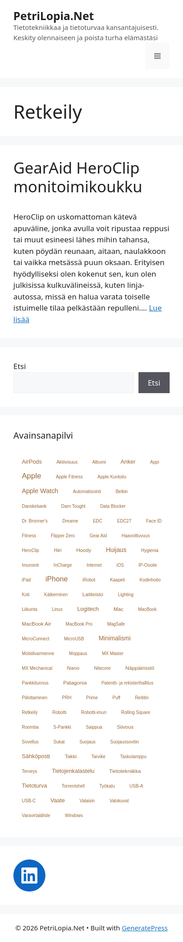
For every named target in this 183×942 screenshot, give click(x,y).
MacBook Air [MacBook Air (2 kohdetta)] (36, 624)
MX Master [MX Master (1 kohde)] (112, 653)
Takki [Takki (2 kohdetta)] (71, 756)
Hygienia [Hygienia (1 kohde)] (150, 550)
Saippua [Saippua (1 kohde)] (94, 727)
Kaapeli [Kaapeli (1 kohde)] (117, 579)
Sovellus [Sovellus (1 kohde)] (30, 741)
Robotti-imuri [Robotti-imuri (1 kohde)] (93, 712)
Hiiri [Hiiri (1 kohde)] (57, 550)
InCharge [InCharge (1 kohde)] (62, 565)
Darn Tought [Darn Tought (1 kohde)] (73, 506)
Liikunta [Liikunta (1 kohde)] (29, 609)
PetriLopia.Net (53, 15)
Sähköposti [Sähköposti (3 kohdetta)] (36, 756)
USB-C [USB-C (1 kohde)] (29, 800)
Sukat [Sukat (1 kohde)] (59, 741)
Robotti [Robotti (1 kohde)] (60, 712)
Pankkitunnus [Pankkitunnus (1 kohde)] (35, 683)
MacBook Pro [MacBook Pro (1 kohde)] (79, 624)
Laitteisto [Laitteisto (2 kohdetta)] (92, 594)
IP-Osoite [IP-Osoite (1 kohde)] (147, 565)
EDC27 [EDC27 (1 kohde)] (124, 521)
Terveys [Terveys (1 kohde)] (29, 771)
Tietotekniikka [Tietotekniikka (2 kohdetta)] (125, 771)
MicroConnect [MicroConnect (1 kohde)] (35, 638)
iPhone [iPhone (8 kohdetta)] (56, 579)
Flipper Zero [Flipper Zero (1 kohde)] (63, 535)
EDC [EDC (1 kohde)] (97, 521)
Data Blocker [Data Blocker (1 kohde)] (113, 506)
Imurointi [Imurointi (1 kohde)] (30, 565)
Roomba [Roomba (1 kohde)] (30, 727)
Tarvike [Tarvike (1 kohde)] (98, 756)
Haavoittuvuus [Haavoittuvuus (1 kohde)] (136, 535)
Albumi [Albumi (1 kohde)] (99, 462)
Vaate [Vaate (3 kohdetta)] (57, 800)
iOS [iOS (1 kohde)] (120, 565)
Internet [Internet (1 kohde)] (94, 565)
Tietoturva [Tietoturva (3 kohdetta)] (34, 785)
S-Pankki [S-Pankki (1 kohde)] (62, 727)
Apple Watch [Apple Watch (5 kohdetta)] (40, 490)
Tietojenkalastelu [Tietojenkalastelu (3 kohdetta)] (73, 771)
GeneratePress (145, 927)
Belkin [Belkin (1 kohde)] (122, 491)
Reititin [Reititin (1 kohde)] (142, 697)
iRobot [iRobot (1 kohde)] (88, 579)
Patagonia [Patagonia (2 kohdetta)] (75, 682)
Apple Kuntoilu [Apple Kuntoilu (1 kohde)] (112, 476)
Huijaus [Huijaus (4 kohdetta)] (116, 550)
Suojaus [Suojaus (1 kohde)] (87, 741)
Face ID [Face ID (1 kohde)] (154, 521)
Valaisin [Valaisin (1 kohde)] (87, 800)
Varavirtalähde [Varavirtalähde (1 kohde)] (36, 815)
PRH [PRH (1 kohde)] (66, 697)
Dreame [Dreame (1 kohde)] (70, 521)
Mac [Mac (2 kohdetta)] (118, 609)
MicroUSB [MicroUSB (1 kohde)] (74, 638)
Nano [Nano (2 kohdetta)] (73, 668)
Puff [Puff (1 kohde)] (117, 697)
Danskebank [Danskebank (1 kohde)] (34, 506)
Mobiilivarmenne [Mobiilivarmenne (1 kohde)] (38, 653)
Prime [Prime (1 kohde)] (92, 697)
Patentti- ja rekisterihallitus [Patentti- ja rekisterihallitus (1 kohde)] (128, 683)
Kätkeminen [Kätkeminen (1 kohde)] (56, 594)
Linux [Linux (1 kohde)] (57, 609)
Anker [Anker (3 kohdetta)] (128, 461)
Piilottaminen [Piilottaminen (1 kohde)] (34, 697)
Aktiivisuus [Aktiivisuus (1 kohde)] (67, 462)
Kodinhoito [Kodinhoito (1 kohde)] (150, 579)
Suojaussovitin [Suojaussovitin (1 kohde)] (124, 741)
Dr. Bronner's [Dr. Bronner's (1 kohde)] (35, 521)
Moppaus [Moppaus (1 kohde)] (78, 653)
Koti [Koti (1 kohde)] (25, 594)
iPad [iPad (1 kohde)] (26, 579)
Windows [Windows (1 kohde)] (74, 815)
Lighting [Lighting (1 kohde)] (126, 594)
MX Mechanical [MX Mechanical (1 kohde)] (37, 668)
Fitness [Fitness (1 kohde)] (29, 535)
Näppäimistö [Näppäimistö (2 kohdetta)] (140, 668)
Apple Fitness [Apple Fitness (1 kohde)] (69, 476)
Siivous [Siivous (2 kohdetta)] (125, 727)
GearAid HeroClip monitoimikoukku (77, 177)
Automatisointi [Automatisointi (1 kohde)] (87, 491)
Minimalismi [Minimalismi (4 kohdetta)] (115, 638)
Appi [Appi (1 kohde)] (154, 462)
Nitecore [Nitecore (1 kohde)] (102, 668)
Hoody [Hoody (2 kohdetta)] (83, 550)
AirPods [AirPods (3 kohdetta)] (32, 461)
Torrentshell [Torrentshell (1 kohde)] (73, 786)
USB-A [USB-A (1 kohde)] (136, 786)
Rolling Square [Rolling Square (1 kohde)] (135, 712)
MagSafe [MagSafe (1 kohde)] (116, 624)
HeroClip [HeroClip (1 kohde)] (30, 550)
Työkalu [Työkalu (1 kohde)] (106, 786)
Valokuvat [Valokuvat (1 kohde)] (119, 800)
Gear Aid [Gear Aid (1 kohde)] (98, 535)
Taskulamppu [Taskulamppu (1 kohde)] (133, 756)
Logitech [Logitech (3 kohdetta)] (88, 609)
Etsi (19, 366)
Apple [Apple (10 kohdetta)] (31, 476)
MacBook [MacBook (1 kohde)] (147, 609)
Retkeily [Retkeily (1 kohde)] (30, 712)
